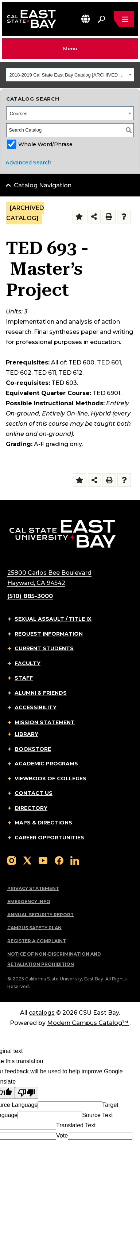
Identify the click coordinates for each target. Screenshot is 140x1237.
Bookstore (33, 749)
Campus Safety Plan (34, 927)
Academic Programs (46, 763)
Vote (62, 1135)
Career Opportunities (49, 837)
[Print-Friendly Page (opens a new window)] (109, 216)
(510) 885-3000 (30, 596)
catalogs (42, 1012)
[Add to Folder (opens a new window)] (79, 216)
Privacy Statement (33, 888)
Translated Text (76, 1125)
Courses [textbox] (18, 113)
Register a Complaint (36, 941)
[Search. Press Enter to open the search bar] (101, 18)
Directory (31, 808)
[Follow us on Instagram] (11, 859)
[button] (85, 19)
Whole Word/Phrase (45, 144)
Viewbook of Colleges (50, 778)
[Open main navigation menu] (124, 19)
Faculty (27, 663)
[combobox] (70, 75)
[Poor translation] (26, 1093)
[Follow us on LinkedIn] (74, 859)
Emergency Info (28, 901)
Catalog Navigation (42, 185)
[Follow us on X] (27, 859)
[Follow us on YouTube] (43, 859)
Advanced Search (28, 162)
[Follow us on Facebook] (59, 859)
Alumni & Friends (41, 693)
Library (26, 734)
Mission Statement (45, 722)
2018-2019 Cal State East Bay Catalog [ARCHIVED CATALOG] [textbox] (68, 75)
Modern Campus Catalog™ (88, 1022)
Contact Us (33, 793)
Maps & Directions (43, 822)
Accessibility (36, 707)
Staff (24, 678)
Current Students (44, 648)
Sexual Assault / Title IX (53, 619)
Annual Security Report (40, 914)
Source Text (97, 1115)
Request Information (49, 634)
